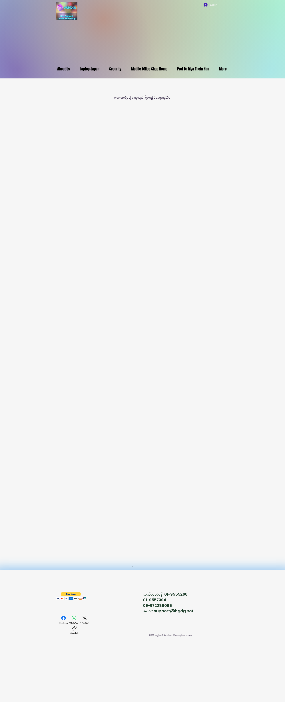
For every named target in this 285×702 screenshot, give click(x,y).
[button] (71, 596)
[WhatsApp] (73, 620)
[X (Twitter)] (84, 620)
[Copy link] (74, 630)
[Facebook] (63, 620)
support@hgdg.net (174, 611)
